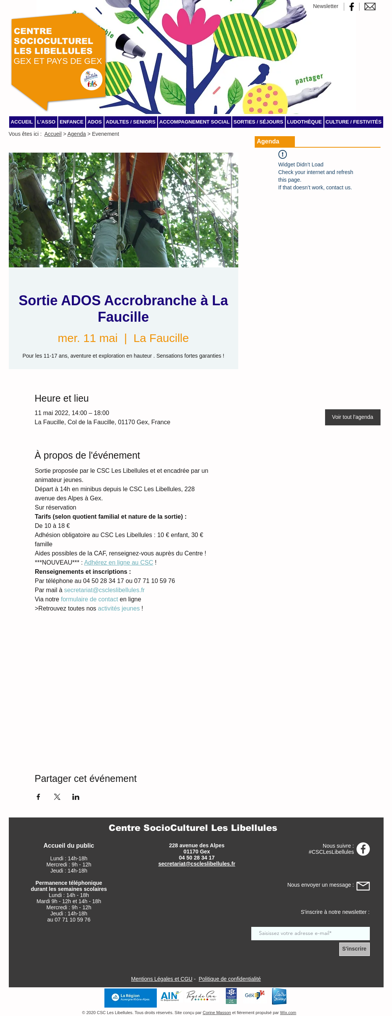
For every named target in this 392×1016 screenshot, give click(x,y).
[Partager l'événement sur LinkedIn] (76, 797)
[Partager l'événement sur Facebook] (38, 797)
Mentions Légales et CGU (161, 979)
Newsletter (325, 6)
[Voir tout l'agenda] (353, 417)
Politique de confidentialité (229, 979)
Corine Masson (217, 1012)
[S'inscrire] (354, 949)
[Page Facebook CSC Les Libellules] (351, 6)
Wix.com (288, 1012)
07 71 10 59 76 (72, 920)
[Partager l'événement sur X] (57, 797)
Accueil (53, 134)
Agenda (76, 134)
